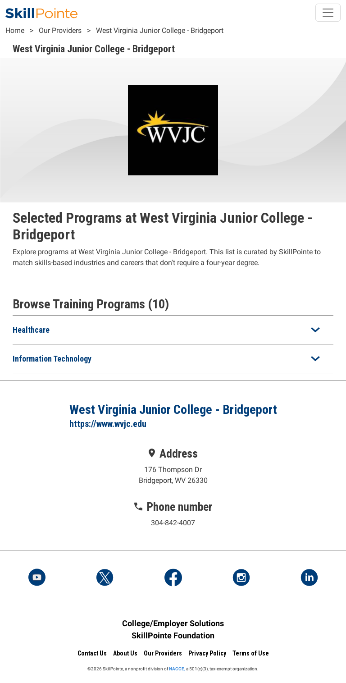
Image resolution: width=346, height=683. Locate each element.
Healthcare (31, 330)
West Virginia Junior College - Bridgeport (159, 30)
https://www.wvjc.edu (107, 423)
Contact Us (92, 653)
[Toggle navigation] (328, 13)
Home (14, 30)
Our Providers (60, 30)
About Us (125, 653)
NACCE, (177, 668)
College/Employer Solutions (173, 623)
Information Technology (52, 358)
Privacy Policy (207, 653)
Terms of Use (250, 653)
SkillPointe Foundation (173, 635)
